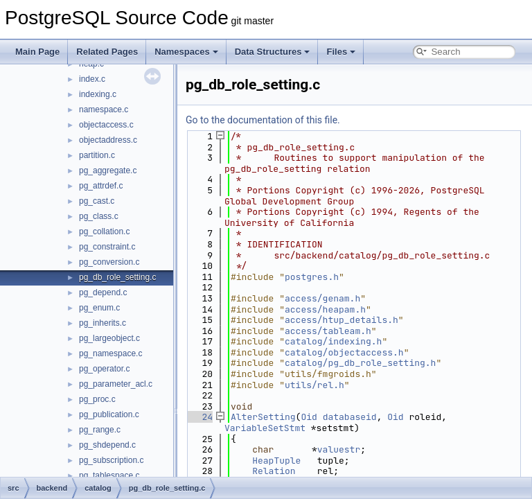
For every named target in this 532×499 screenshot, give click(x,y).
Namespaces (186, 51)
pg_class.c (98, 216)
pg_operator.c (104, 369)
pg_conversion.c (109, 262)
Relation (273, 471)
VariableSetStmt (264, 428)
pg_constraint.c (107, 247)
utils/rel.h (314, 385)
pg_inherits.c (102, 323)
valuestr (338, 449)
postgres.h (312, 277)
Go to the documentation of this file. (263, 119)
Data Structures (272, 51)
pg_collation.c (104, 231)
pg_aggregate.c (107, 170)
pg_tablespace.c (109, 475)
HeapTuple (276, 460)
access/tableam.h (328, 331)
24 (199, 417)
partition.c (97, 155)
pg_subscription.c (111, 460)
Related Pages (107, 51)
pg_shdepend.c (107, 445)
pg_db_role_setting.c (117, 277)
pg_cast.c (96, 201)
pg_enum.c (99, 308)
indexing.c (97, 94)
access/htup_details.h (341, 320)
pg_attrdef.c (101, 186)
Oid (309, 417)
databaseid (350, 417)
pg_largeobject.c (109, 338)
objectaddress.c (108, 140)
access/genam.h (322, 298)
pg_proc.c (97, 399)
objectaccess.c (106, 125)
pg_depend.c (103, 292)
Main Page (37, 51)
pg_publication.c (109, 414)
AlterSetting (263, 417)
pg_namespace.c (110, 353)
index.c (92, 79)
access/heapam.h (325, 309)
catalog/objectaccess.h (344, 352)
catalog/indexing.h (333, 341)
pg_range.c (100, 430)
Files (340, 51)
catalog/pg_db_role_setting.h (360, 363)
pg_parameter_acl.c (115, 384)
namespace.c (103, 109)
